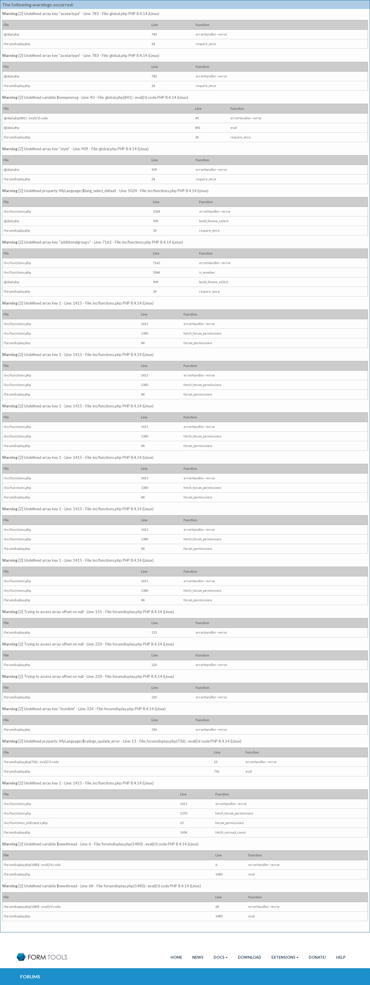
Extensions (285, 957)
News (198, 957)
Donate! (317, 957)
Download (249, 957)
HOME (176, 957)
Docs (221, 957)
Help (340, 957)
